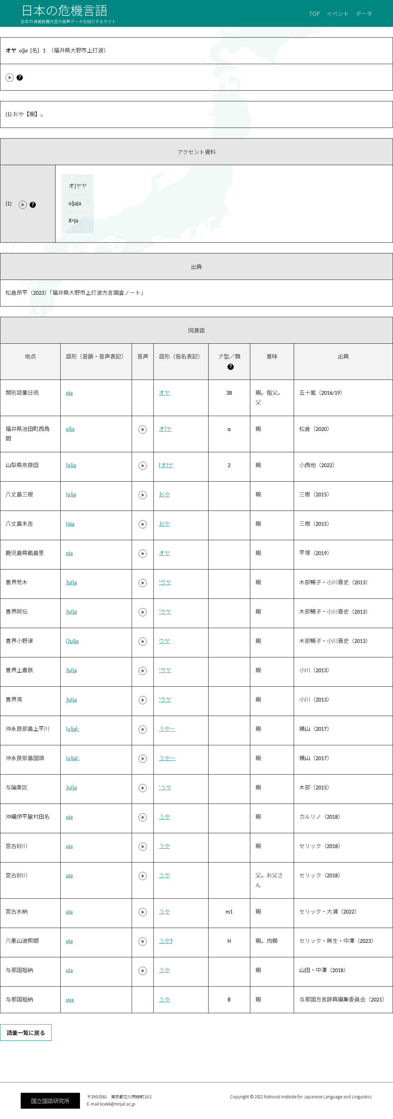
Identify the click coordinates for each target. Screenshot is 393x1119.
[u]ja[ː (72, 729)
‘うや (165, 787)
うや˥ (165, 941)
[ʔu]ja (72, 641)
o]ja (70, 429)
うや (164, 817)
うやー (167, 729)
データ (364, 13)
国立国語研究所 (50, 1101)
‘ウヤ (165, 582)
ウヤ (164, 641)
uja (69, 817)
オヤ (164, 393)
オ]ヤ (165, 429)
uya (70, 999)
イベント (338, 13)
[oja (70, 524)
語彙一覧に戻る (26, 1032)
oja (69, 393)
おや (164, 494)
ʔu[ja (71, 582)
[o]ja (71, 465)
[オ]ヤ (166, 465)
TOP (314, 13)
